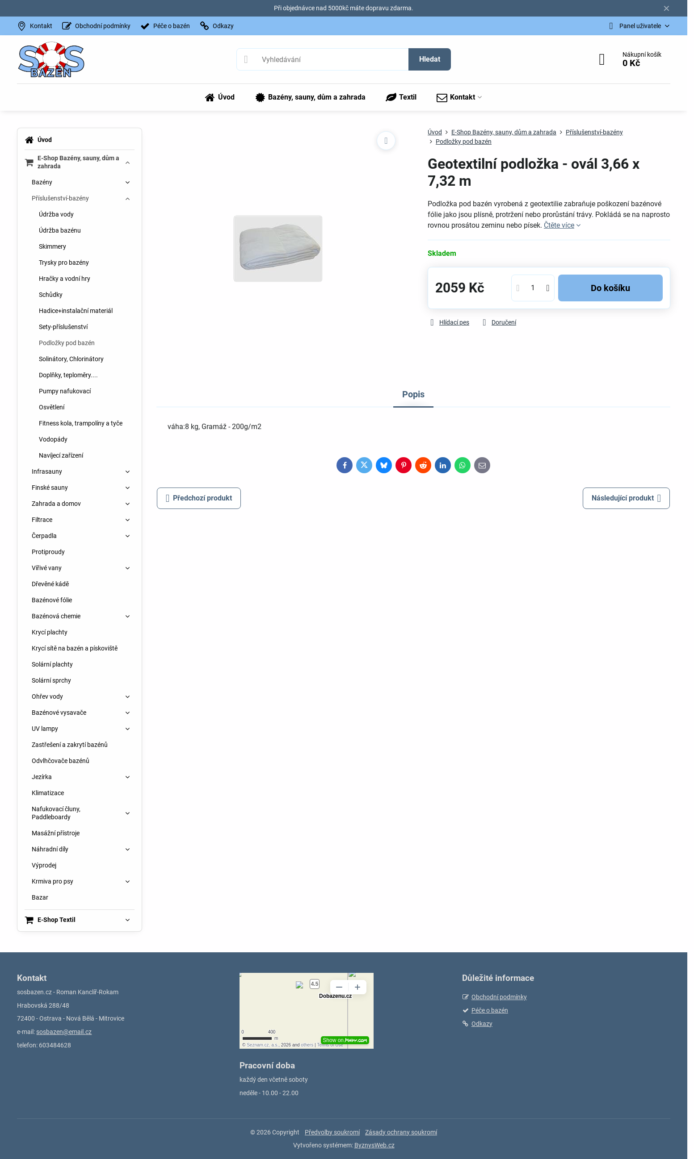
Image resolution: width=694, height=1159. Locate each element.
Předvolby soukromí (332, 1132)
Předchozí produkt (199, 498)
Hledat (429, 59)
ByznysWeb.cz (374, 1145)
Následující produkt (626, 498)
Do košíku (610, 288)
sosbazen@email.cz (64, 1031)
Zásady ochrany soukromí (401, 1132)
